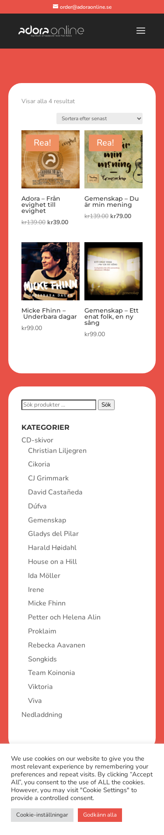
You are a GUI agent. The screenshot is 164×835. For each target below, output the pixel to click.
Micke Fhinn (47, 603)
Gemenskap (47, 520)
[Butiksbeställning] (99, 118)
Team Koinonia (51, 673)
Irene (36, 590)
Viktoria (40, 687)
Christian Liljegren (57, 451)
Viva (35, 701)
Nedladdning (41, 715)
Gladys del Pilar (53, 534)
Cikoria (39, 464)
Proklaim (42, 631)
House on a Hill (52, 562)
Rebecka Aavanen (56, 645)
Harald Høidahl (52, 548)
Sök (106, 405)
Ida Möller (44, 576)
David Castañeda (55, 492)
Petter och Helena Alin (64, 617)
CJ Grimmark (48, 478)
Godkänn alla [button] (100, 815)
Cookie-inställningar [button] (42, 815)
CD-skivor (37, 440)
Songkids (42, 659)
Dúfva (37, 506)
